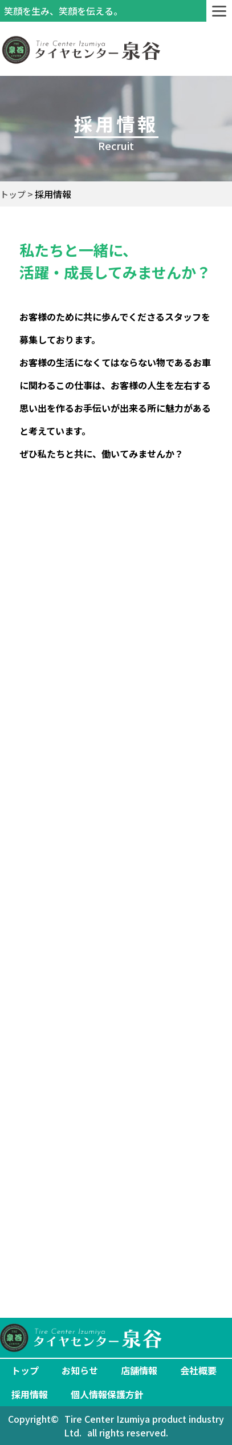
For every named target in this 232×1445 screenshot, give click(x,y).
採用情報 (29, 1394)
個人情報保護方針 (107, 1394)
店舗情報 (139, 1370)
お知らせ (80, 1370)
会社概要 (198, 1370)
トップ (25, 1370)
